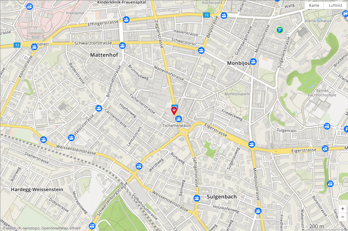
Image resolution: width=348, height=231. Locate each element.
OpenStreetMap (55, 228)
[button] (342, 209)
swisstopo (31, 228)
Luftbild (335, 5)
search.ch (13, 228)
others (75, 228)
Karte (314, 5)
